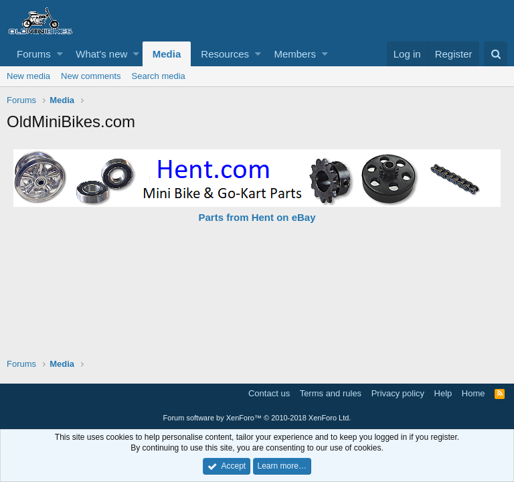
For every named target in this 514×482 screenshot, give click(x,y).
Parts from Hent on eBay (256, 217)
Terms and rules (330, 393)
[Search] (495, 54)
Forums (34, 54)
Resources (225, 54)
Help (443, 393)
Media (167, 54)
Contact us (269, 393)
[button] (60, 54)
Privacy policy (397, 393)
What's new (101, 54)
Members (295, 54)
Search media (158, 76)
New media (28, 76)
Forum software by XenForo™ (257, 418)
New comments (91, 76)
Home (473, 393)
